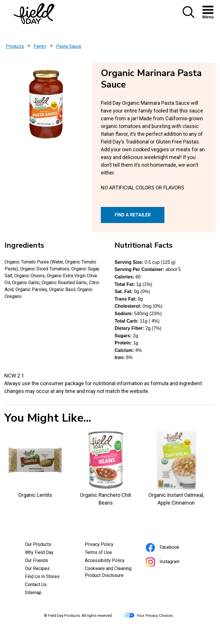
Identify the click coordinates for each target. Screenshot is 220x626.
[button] (188, 17)
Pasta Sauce (68, 46)
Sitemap (33, 592)
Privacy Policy (107, 545)
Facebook (170, 548)
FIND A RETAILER (133, 215)
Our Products (38, 544)
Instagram (170, 562)
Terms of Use (106, 553)
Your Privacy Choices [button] (149, 615)
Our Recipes (37, 568)
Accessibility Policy (110, 561)
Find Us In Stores (42, 576)
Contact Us (36, 584)
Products (15, 46)
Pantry (40, 46)
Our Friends (36, 560)
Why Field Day (39, 552)
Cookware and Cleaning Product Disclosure (110, 573)
